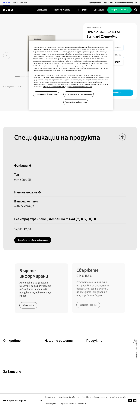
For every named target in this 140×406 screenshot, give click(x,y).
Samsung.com (51, 404)
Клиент (6, 3)
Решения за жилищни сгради (19, 346)
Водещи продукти (96, 346)
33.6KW (118, 48)
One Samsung (10, 356)
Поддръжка (108, 3)
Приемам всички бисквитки (76, 102)
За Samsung (9, 377)
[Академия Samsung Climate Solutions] (135, 401)
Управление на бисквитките (73, 404)
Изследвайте (95, 3)
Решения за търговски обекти (21, 349)
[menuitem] (42, 9)
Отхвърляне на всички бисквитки (78, 94)
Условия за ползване (119, 397)
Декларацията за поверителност (79, 87)
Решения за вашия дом (57, 346)
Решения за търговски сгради (62, 349)
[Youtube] (130, 401)
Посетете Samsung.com (126, 3)
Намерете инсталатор (119, 10)
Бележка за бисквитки (69, 397)
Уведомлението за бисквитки (76, 47)
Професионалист (19, 3)
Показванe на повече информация (33, 239)
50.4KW (118, 55)
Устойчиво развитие (15, 353)
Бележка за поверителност (94, 397)
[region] (71, 75)
